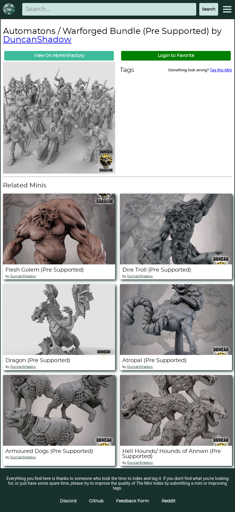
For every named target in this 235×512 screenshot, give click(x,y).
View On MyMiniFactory (59, 56)
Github (96, 501)
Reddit (168, 501)
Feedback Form (132, 501)
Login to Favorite (176, 56)
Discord (68, 501)
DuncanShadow (37, 40)
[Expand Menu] (227, 9)
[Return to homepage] (10, 9)
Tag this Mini (221, 70)
